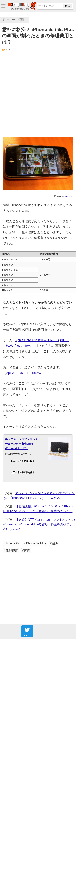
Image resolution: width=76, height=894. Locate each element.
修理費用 (12, 550)
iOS (8, 49)
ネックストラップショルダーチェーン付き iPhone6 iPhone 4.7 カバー (23, 443)
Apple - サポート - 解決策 (23, 373)
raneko (69, 196)
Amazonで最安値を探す (22, 461)
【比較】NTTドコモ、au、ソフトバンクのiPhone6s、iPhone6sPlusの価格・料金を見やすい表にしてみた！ (39, 524)
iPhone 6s (12, 543)
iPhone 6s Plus (35, 543)
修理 (55, 543)
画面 (27, 550)
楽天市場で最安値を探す (22, 472)
